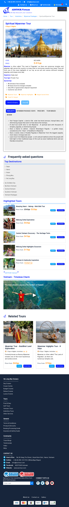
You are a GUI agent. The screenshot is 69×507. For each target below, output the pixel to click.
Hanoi (8, 169)
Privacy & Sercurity (9, 426)
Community (7, 436)
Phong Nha (9, 175)
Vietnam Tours (8, 408)
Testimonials (46, 5)
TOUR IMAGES (51, 111)
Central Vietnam (10, 189)
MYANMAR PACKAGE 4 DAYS (26, 111)
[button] (59, 43)
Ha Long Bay (10, 178)
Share (25, 102)
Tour (11, 16)
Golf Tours (6, 406)
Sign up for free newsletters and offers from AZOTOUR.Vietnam (17, 479)
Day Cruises (7, 383)
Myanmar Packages (30, 16)
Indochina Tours (8, 411)
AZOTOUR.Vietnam (11, 273)
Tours (5, 399)
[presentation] (17, 490)
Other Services (8, 413)
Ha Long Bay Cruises (10, 379)
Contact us (22, 5)
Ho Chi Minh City (10, 183)
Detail (53, 210)
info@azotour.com (18, 463)
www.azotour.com (20, 468)
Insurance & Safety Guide (11, 431)
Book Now (61, 210)
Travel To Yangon (11, 97)
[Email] (16, 483)
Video (5, 445)
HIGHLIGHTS (11, 111)
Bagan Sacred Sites (42, 94)
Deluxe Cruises (8, 391)
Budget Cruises (8, 388)
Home (5, 16)
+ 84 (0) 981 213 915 (20, 460)
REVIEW (9, 115)
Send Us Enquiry (12, 102)
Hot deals (57, 5)
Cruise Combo (8, 386)
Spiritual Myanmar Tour (47, 16)
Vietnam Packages (11, 195)
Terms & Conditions (9, 423)
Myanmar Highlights (26, 94)
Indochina (18, 16)
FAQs (5, 448)
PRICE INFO (41, 111)
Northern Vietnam (11, 186)
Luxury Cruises (8, 394)
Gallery (43, 497)
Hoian (8, 172)
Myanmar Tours (11, 94)
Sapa (8, 166)
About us (34, 5)
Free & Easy (7, 403)
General (6, 419)
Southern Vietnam (11, 192)
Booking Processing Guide (11, 428)
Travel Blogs (7, 440)
